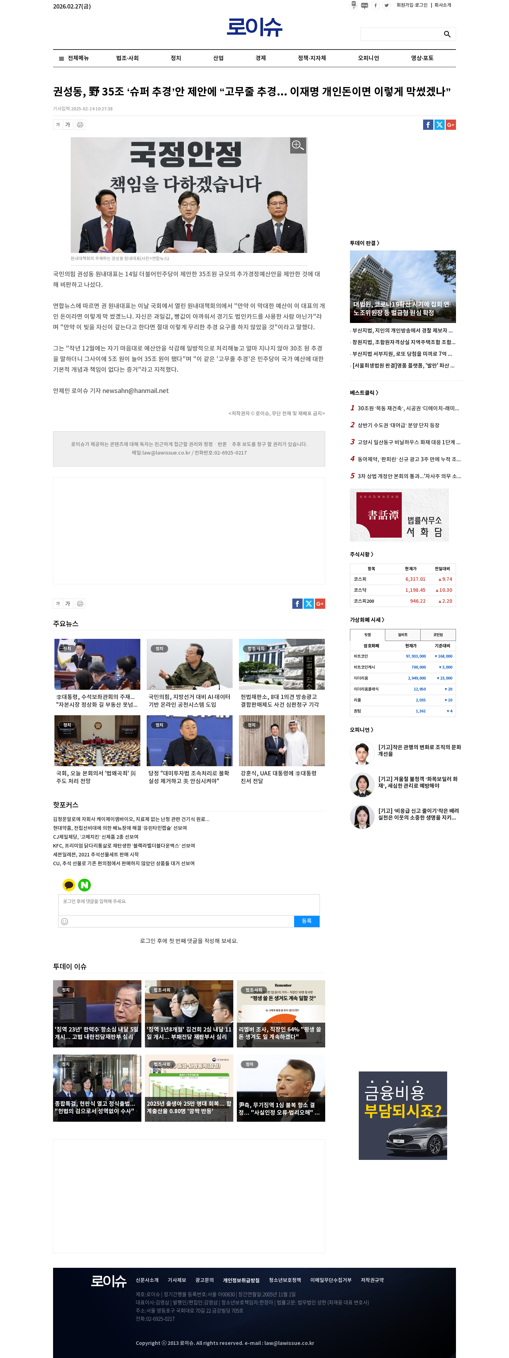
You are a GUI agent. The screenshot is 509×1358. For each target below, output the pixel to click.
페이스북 (428, 125)
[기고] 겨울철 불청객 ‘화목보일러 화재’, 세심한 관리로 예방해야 (418, 782)
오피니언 (368, 58)
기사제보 (177, 1280)
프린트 (80, 125)
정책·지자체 (312, 58)
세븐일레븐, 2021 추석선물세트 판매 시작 (96, 855)
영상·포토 (422, 58)
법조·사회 (127, 58)
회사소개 (441, 5)
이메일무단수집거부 (331, 1280)
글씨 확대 (68, 125)
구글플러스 (451, 125)
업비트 (403, 635)
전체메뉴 (78, 58)
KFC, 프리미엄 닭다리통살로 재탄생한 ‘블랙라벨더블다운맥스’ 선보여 (124, 846)
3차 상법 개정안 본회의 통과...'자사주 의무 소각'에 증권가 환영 (406, 476)
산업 (218, 58)
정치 (176, 58)
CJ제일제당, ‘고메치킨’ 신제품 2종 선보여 (96, 837)
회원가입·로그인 (413, 5)
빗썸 (367, 635)
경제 (261, 58)
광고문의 (204, 1280)
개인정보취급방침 (241, 1281)
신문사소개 (147, 1280)
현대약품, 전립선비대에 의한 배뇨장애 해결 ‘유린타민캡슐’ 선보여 (120, 828)
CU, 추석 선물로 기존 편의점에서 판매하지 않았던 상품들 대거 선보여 (124, 864)
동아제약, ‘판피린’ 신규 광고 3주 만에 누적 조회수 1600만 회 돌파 (406, 459)
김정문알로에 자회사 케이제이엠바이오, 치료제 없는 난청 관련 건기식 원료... (131, 819)
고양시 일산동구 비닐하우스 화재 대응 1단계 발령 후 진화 (406, 442)
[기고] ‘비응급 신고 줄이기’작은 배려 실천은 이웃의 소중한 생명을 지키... (418, 814)
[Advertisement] (124, 530)
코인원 (438, 635)
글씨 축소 (58, 125)
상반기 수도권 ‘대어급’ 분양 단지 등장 (395, 425)
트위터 (439, 125)
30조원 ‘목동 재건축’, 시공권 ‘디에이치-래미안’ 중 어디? (406, 408)
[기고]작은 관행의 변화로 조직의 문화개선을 (419, 750)
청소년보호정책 (285, 1280)
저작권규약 (372, 1280)
